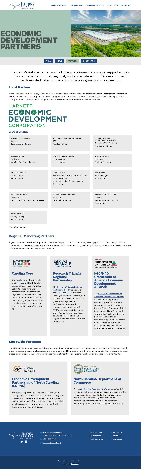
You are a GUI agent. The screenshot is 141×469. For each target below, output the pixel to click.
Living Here (112, 6)
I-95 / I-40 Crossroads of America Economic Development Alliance (109, 297)
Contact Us (89, 61)
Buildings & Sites (95, 6)
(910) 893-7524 (49, 439)
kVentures (75, 464)
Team (48, 61)
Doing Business (58, 6)
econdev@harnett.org (52, 443)
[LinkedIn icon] (26, 441)
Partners (73, 61)
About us (117, 436)
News (59, 61)
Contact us (118, 439)
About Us (126, 6)
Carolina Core (22, 280)
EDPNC (19, 393)
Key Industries (77, 6)
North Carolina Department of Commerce (97, 389)
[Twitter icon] (21, 441)
